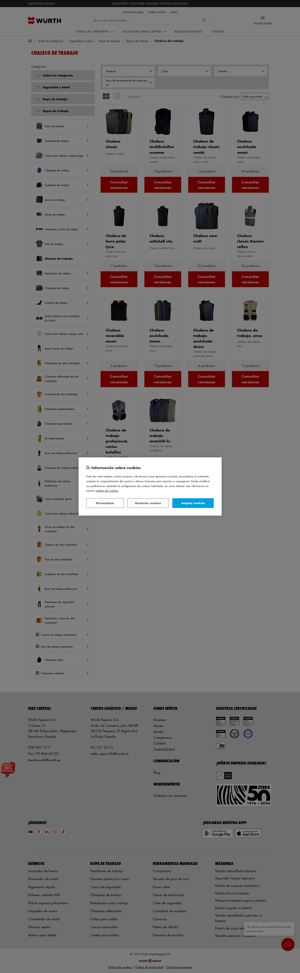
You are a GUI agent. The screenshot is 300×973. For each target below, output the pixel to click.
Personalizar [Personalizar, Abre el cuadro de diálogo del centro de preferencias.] (105, 503)
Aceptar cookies (193, 503)
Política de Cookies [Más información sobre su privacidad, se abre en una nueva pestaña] (107, 490)
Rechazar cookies (148, 503)
